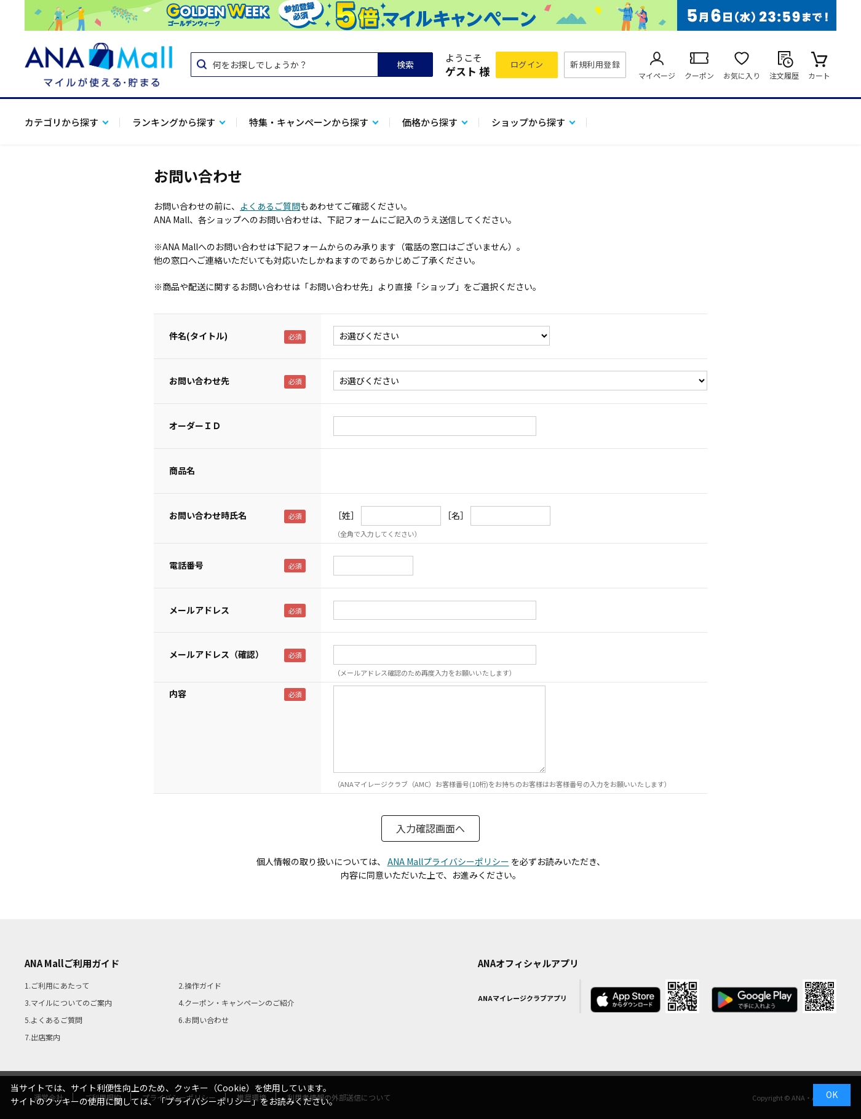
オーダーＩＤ (195, 425)
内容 (177, 693)
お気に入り (741, 75)
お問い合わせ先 (199, 380)
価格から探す (430, 122)
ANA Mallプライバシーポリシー (448, 861)
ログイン (527, 64)
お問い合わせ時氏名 (208, 515)
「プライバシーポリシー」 (208, 1101)
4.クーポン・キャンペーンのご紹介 (236, 1002)
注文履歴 (784, 75)
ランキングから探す (173, 122)
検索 (405, 64)
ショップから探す (528, 122)
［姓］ (346, 515)
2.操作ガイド (199, 985)
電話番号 (186, 565)
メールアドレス (199, 610)
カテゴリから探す (61, 122)
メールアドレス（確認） (216, 654)
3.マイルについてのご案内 (68, 1002)
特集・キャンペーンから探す (308, 122)
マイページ (656, 75)
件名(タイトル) (198, 336)
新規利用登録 (595, 64)
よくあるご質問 (270, 206)
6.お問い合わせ (203, 1019)
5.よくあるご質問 (53, 1019)
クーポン (699, 75)
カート (819, 75)
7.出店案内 (42, 1037)
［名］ (456, 515)
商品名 (182, 470)
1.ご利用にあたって (57, 985)
